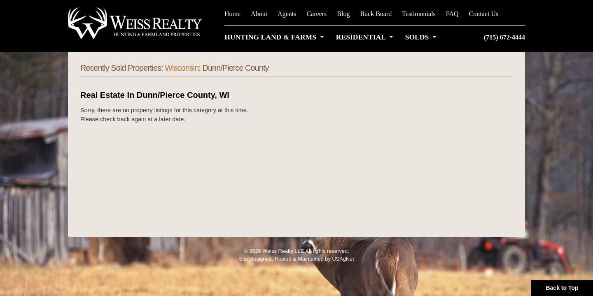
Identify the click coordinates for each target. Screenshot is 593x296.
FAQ (452, 13)
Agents (287, 13)
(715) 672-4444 (504, 37)
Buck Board (376, 13)
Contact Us (484, 13)
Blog (343, 13)
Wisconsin (181, 67)
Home (232, 13)
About (259, 13)
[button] (275, 37)
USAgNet (343, 259)
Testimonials (419, 13)
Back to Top (562, 287)
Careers (316, 13)
